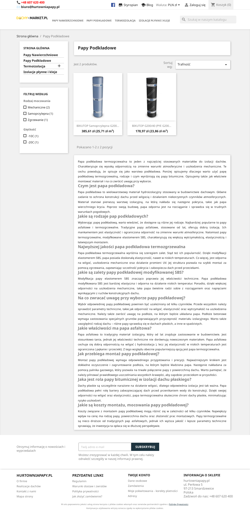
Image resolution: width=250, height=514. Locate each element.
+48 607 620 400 (33, 2)
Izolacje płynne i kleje (154, 20)
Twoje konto (139, 475)
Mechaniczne (39, 107)
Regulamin (79, 481)
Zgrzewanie (38, 120)
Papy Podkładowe (99, 20)
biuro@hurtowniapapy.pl (40, 7)
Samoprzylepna (40, 113)
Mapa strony (25, 496)
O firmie (22, 481)
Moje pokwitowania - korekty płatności (153, 491)
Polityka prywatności (85, 491)
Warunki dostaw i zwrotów (89, 486)
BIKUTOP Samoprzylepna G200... (98, 126)
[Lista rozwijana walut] (174, 5)
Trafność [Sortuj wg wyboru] (203, 64)
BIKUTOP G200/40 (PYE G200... (151, 126)
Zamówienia (136, 486)
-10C (33, 136)
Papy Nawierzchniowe (67, 20)
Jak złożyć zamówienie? (87, 496)
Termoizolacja (125, 20)
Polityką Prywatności (178, 504)
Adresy (132, 496)
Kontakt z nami (26, 491)
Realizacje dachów (29, 486)
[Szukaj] (208, 19)
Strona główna (36, 48)
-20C (33, 142)
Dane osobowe (137, 481)
